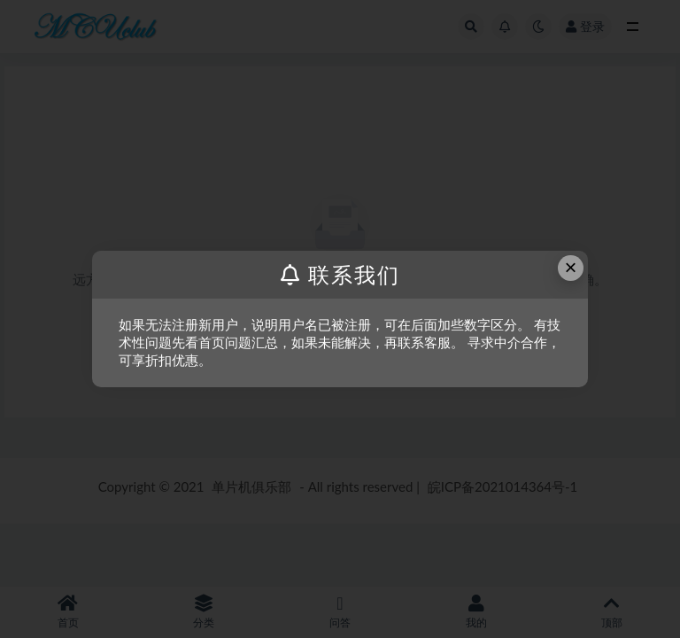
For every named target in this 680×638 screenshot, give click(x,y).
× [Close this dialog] (571, 267)
